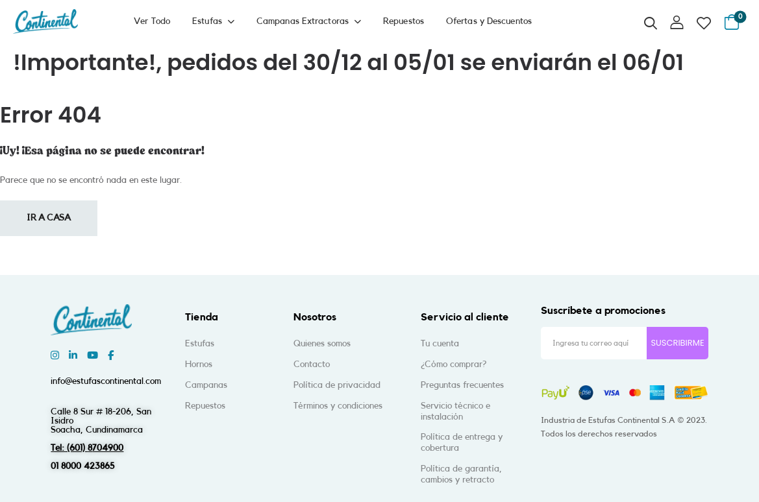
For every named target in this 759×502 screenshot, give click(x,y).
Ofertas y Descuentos (489, 21)
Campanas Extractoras (302, 21)
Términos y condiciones (337, 406)
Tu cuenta (440, 343)
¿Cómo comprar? (453, 364)
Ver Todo (152, 21)
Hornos (198, 364)
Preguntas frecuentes (462, 385)
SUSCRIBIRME (677, 343)
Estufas (207, 21)
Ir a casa (49, 217)
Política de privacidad (336, 385)
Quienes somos (322, 343)
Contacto (311, 364)
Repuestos (403, 21)
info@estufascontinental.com (106, 381)
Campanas (206, 385)
